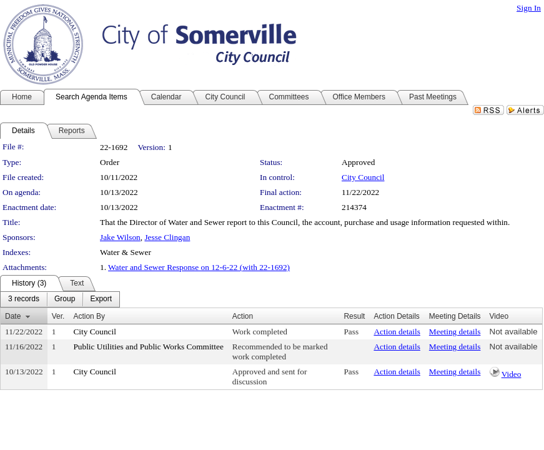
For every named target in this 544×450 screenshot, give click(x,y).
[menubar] (60, 299)
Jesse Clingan (167, 237)
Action (242, 316)
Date (13, 316)
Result (354, 316)
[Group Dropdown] (64, 299)
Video (512, 374)
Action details (396, 331)
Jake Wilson (120, 237)
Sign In (529, 7)
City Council (363, 177)
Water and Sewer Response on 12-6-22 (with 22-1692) (199, 267)
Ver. (58, 316)
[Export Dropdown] (100, 299)
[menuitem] (24, 299)
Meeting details (455, 331)
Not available (514, 331)
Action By (89, 316)
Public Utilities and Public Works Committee (148, 346)
